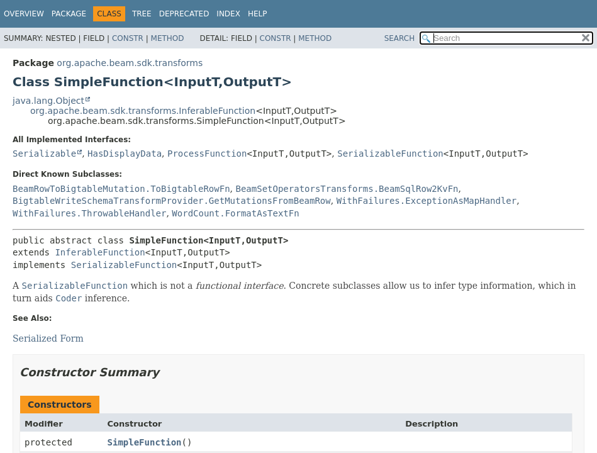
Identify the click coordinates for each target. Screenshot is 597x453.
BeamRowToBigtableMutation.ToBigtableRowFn (121, 189)
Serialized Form (48, 338)
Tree (142, 13)
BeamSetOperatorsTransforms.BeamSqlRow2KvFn (346, 189)
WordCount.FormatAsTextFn (235, 213)
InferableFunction (100, 252)
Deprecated (184, 13)
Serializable (44, 153)
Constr (127, 38)
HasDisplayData (124, 153)
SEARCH (399, 38)
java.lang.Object (48, 101)
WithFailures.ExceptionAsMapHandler (427, 201)
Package (69, 13)
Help (257, 13)
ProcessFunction (207, 153)
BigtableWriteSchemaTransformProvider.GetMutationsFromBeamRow (172, 201)
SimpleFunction (145, 442)
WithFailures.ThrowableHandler (89, 213)
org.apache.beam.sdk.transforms (130, 63)
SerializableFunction (390, 153)
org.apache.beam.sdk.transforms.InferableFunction (142, 111)
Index (228, 13)
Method (167, 38)
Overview (24, 13)
